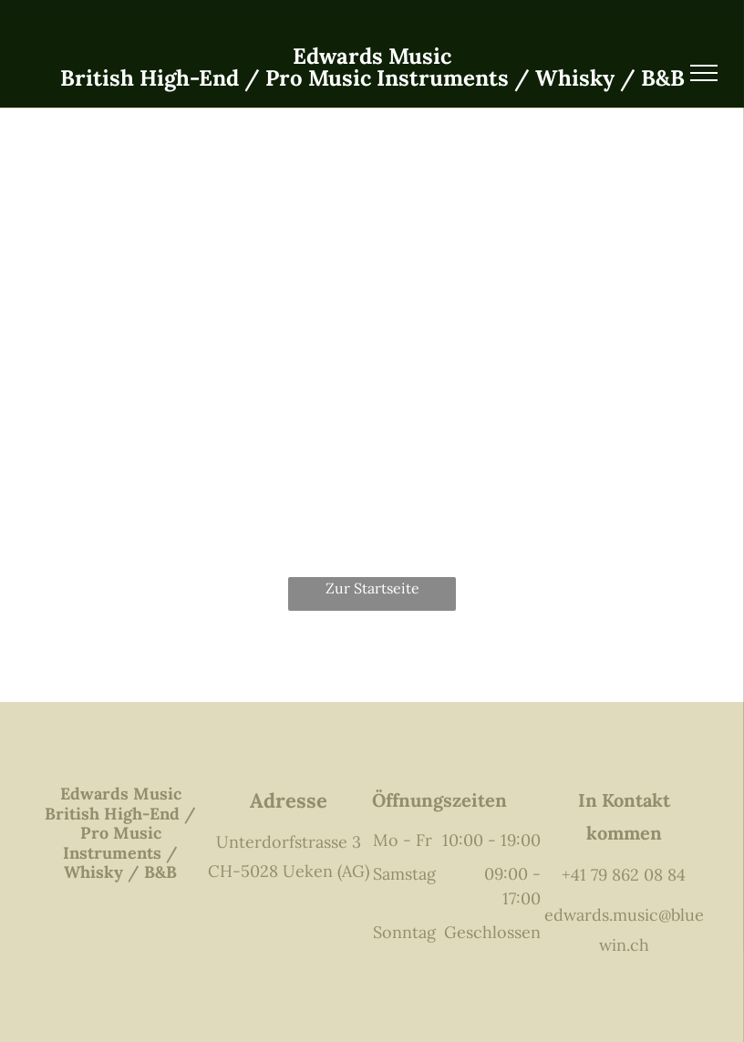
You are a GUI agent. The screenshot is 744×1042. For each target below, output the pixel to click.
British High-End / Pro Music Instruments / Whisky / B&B (372, 78)
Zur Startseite (372, 588)
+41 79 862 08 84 (624, 874)
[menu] (704, 73)
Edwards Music (372, 56)
